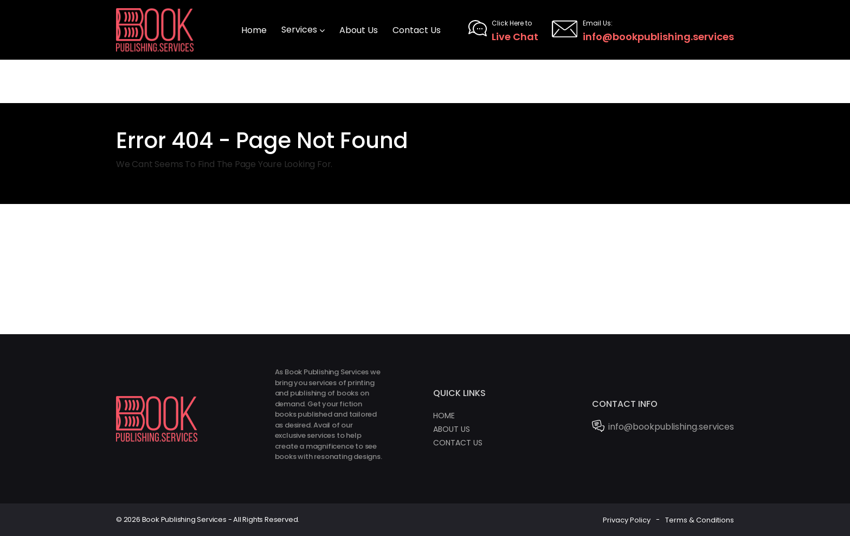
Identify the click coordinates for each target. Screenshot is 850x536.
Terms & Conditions (699, 519)
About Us (451, 429)
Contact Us (457, 442)
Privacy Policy (627, 519)
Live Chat (503, 29)
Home (444, 415)
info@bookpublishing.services (643, 29)
